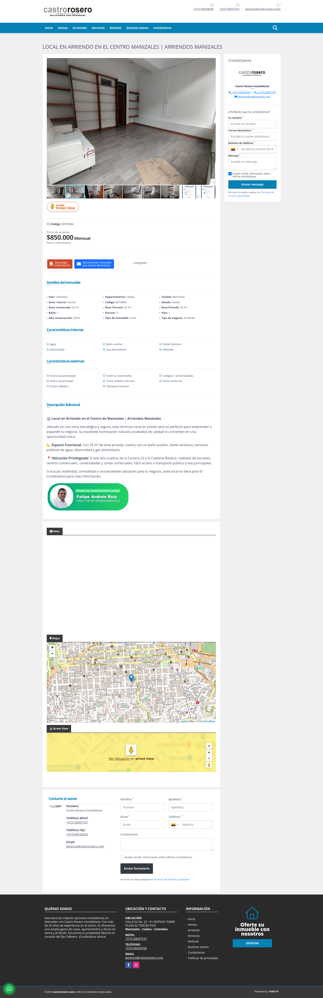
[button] (212, 61)
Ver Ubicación (120, 758)
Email (125, 817)
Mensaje (234, 155)
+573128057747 (229, 9)
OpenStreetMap (207, 721)
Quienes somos (137, 28)
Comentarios (129, 834)
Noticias (115, 28)
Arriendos (80, 28)
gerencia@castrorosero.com (85, 846)
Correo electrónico (240, 130)
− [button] (52, 654)
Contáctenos (162, 28)
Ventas (63, 28)
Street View (63, 206)
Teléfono (175, 817)
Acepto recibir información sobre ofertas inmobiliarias (158, 857)
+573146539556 (204, 9)
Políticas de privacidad (203, 958)
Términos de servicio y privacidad (171, 879)
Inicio (49, 28)
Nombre (127, 799)
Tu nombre (235, 118)
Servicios (98, 28)
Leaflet (184, 721)
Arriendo (194, 930)
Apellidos (176, 799)
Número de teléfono (241, 143)
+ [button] (52, 648)
